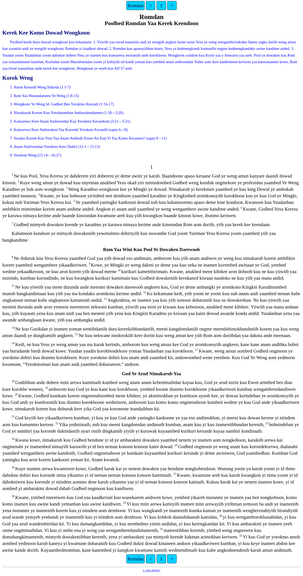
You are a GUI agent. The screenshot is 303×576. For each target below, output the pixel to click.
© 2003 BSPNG (151, 570)
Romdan (135, 5)
